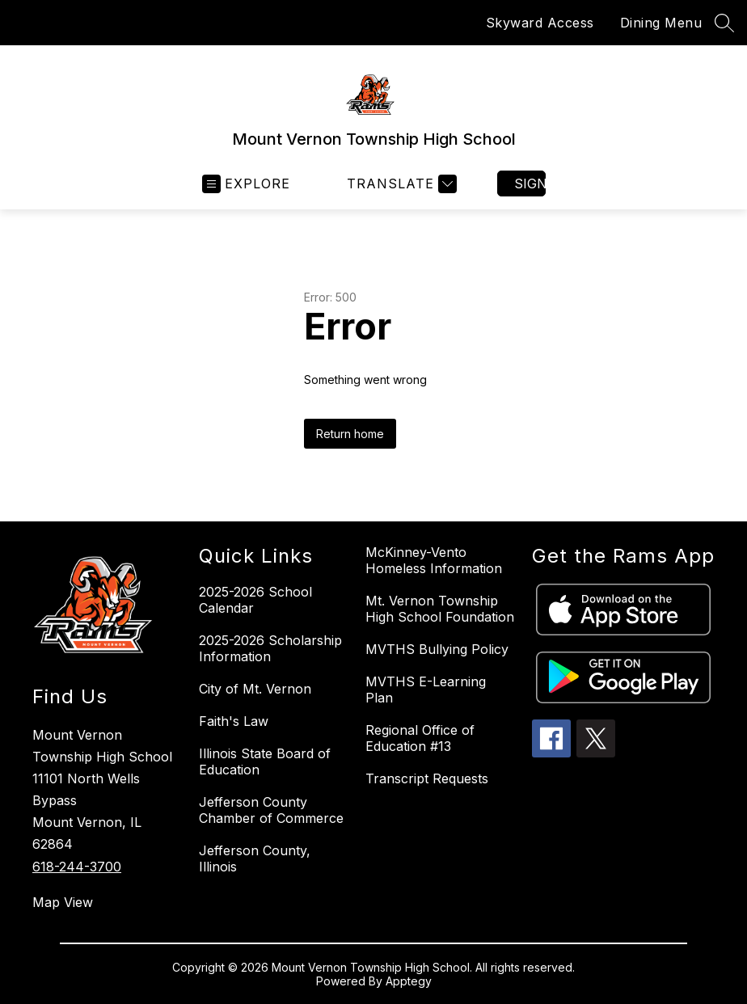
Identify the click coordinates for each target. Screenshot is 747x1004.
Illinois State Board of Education (265, 761)
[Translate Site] (400, 184)
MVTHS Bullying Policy (437, 649)
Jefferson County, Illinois (254, 858)
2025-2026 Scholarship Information (270, 648)
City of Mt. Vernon (255, 689)
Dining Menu (661, 23)
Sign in (530, 183)
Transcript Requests (426, 778)
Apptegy (409, 981)
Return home (350, 434)
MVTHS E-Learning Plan (425, 689)
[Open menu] (246, 184)
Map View (62, 902)
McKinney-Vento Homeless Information (433, 560)
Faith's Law (233, 721)
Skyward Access (540, 23)
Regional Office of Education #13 (420, 738)
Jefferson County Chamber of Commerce (271, 810)
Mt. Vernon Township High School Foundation (439, 609)
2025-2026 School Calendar (255, 600)
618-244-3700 (76, 866)
